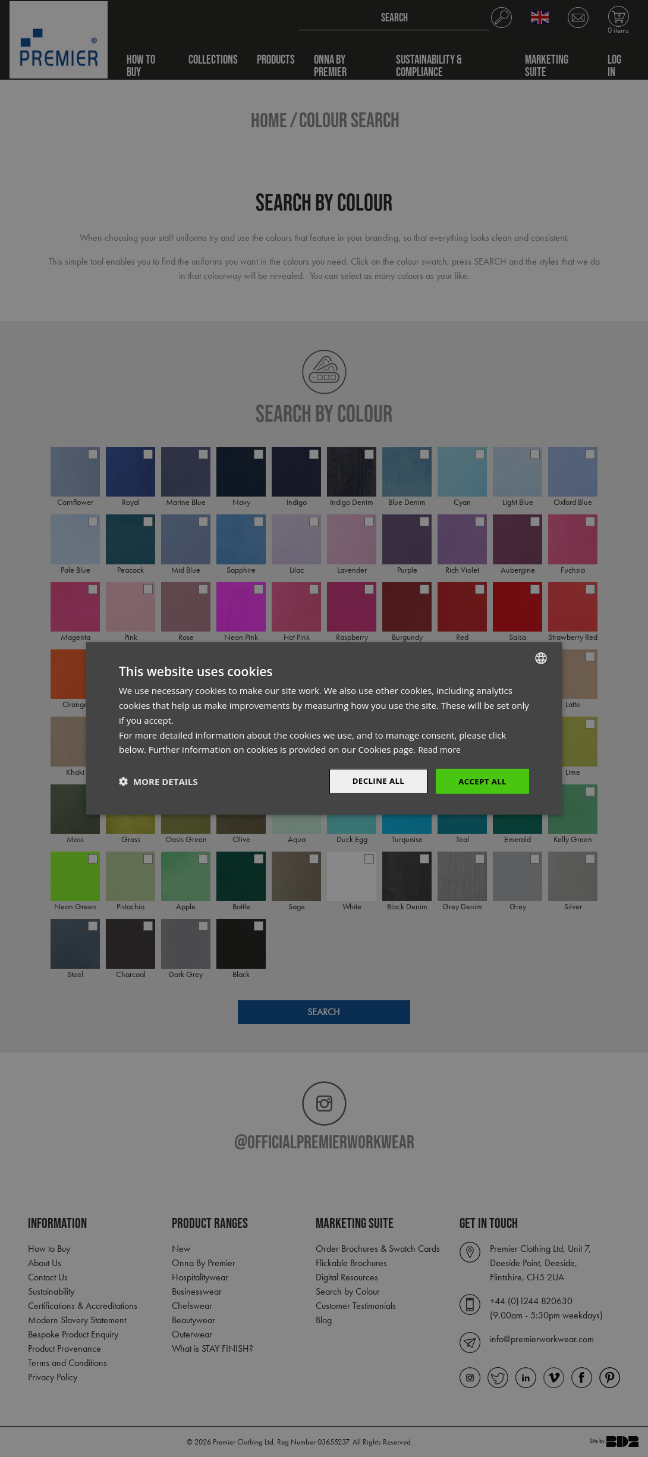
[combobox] (541, 658)
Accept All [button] (481, 781)
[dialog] (324, 729)
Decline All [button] (374, 781)
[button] (158, 781)
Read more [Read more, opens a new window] (441, 749)
